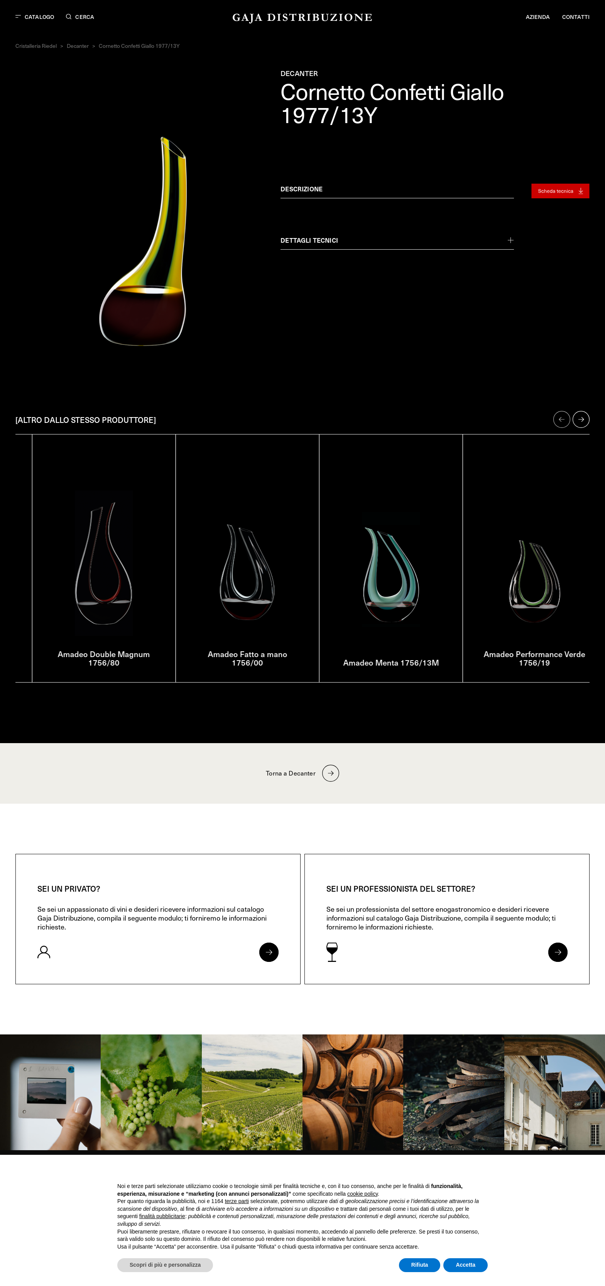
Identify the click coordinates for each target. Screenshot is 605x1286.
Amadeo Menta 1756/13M (518, 662)
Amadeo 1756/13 (87, 662)
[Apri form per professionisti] (558, 952)
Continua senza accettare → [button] (452, 1171)
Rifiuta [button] (419, 1265)
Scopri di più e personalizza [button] (165, 1265)
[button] (561, 419)
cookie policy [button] (362, 1194)
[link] (50, 1092)
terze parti (237, 1201)
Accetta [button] (465, 1265)
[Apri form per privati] (269, 952)
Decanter (78, 45)
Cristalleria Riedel (36, 45)
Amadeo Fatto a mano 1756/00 (374, 658)
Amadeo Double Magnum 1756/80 (230, 658)
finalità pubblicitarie (162, 1216)
